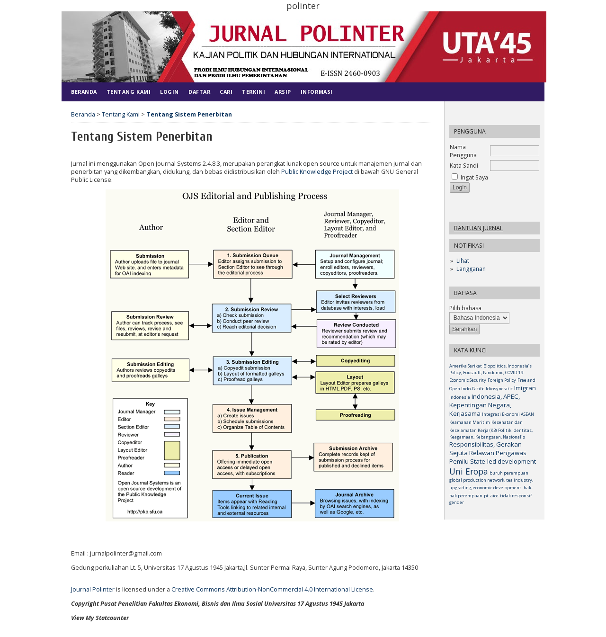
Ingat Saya (474, 177)
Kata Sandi (464, 165)
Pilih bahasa (465, 308)
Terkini (253, 91)
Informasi (317, 91)
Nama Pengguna (463, 151)
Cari (226, 91)
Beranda (84, 91)
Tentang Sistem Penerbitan (189, 114)
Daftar (199, 91)
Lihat (462, 261)
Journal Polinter (93, 589)
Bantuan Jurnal (478, 228)
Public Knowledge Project (317, 172)
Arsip (283, 91)
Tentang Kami (129, 91)
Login (169, 91)
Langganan (471, 269)
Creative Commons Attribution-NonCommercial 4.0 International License (272, 589)
